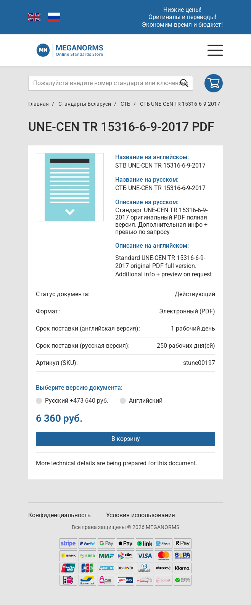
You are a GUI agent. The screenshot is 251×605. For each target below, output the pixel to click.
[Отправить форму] (184, 83)
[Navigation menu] (215, 50)
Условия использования (140, 515)
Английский (146, 400)
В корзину (125, 438)
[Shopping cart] (213, 83)
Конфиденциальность (59, 515)
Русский (76, 400)
